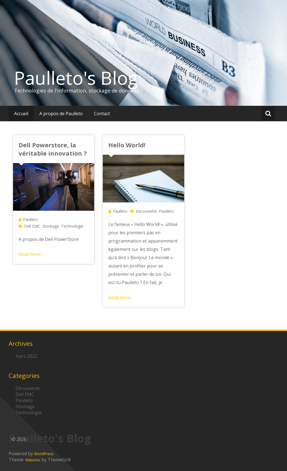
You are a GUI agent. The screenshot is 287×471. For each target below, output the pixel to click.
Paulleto (30, 219)
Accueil (21, 113)
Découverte (146, 211)
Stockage (50, 226)
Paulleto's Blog (76, 78)
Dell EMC (32, 226)
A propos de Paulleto (61, 113)
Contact (102, 113)
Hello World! (126, 145)
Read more (30, 254)
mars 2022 (26, 356)
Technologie (72, 226)
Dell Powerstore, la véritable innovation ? (53, 149)
